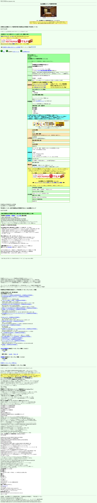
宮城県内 (3, 357)
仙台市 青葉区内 (5, 348)
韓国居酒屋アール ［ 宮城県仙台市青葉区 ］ (12, 337)
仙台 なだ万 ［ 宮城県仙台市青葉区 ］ (11, 317)
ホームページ (5, 485)
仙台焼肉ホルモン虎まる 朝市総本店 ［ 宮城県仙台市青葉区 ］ (17, 304)
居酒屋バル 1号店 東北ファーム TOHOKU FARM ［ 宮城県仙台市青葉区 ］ (20, 328)
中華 (4, 351)
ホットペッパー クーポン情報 (40, 84)
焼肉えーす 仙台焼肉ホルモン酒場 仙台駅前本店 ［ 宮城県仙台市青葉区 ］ (20, 308)
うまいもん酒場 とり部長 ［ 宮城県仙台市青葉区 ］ (14, 300)
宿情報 (13, 215)
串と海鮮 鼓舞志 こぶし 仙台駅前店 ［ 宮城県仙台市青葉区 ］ (17, 336)
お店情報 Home (25, 51)
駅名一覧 (16, 354)
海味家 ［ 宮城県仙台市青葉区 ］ (10, 344)
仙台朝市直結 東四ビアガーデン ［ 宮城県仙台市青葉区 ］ (16, 296)
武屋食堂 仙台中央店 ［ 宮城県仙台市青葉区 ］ (13, 321)
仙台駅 (10, 354)
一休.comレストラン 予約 (39, 87)
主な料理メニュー (40, 101)
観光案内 (10, 247)
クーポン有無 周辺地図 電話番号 (44, 70)
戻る (3, 51)
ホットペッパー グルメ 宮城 (7, 43)
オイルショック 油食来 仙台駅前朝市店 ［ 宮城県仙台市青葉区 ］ (18, 295)
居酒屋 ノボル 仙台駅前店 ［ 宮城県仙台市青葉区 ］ (14, 309)
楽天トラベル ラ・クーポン (7, 36)
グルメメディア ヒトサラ (40, 85)
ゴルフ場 (18, 215)
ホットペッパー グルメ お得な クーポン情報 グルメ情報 (48, 182)
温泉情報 (8, 215)
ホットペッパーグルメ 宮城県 (8, 379)
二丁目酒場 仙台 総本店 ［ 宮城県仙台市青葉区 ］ (14, 332)
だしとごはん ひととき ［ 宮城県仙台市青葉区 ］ (14, 340)
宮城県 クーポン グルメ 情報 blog (8, 363)
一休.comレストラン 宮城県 (7, 395)
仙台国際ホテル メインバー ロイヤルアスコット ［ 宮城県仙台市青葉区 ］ (20, 313)
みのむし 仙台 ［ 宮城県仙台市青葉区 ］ (11, 325)
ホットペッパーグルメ (39, 166)
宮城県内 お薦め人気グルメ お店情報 (11, 47)
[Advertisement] (9, 267)
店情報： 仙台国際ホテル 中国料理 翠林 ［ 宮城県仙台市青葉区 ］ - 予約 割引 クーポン (21, 496)
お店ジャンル (16, 51)
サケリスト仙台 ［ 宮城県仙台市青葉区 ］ (12, 339)
